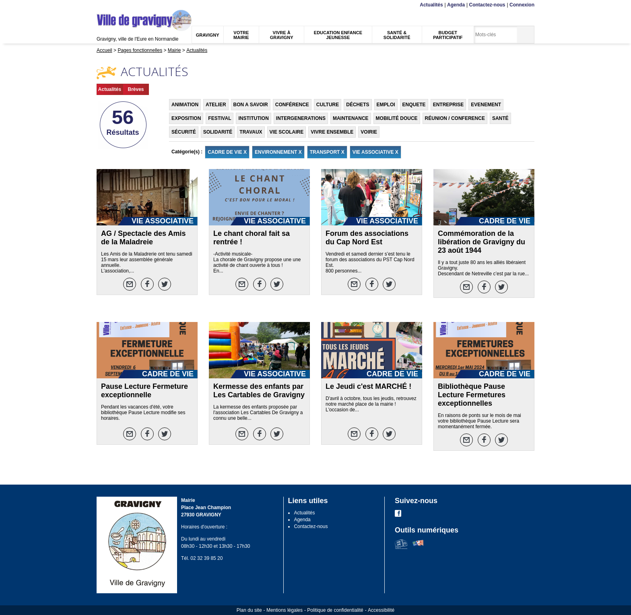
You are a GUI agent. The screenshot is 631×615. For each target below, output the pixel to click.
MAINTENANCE (351, 118)
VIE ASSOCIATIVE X (375, 152)
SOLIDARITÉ (218, 132)
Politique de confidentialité (335, 610)
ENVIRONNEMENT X (278, 152)
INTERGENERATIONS (301, 118)
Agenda (456, 5)
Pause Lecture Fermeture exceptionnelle (144, 390)
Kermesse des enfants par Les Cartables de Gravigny (259, 390)
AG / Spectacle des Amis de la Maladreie (143, 237)
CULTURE (327, 104)
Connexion (521, 5)
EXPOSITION (186, 118)
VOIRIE (369, 132)
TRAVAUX (250, 132)
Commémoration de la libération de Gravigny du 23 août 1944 (481, 241)
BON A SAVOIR (250, 104)
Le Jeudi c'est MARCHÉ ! (368, 386)
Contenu (115, 5)
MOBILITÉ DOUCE (397, 118)
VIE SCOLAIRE (287, 132)
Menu (102, 5)
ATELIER (216, 104)
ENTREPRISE (448, 104)
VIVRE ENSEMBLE (332, 132)
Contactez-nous (487, 5)
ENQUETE (414, 104)
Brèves (136, 89)
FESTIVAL (219, 118)
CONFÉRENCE (292, 104)
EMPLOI (386, 104)
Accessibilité (381, 610)
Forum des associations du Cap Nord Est (367, 237)
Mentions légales (284, 610)
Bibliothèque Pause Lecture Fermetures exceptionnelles (471, 394)
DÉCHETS (357, 104)
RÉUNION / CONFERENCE (455, 118)
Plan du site (249, 610)
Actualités (431, 5)
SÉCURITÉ (183, 132)
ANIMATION (184, 104)
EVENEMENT (486, 104)
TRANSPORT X (327, 152)
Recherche (134, 5)
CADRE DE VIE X (227, 152)
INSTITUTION (253, 118)
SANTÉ (500, 118)
